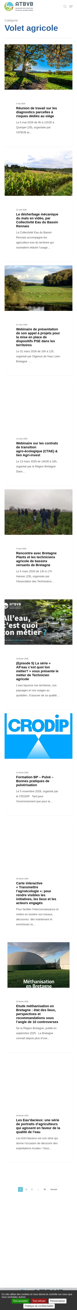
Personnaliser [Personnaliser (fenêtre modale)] (57, 1301)
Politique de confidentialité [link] (39, 1306)
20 (45, 1189)
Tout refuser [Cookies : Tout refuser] (38, 1301)
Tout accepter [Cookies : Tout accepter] (20, 1301)
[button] (71, 6)
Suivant (53, 1189)
